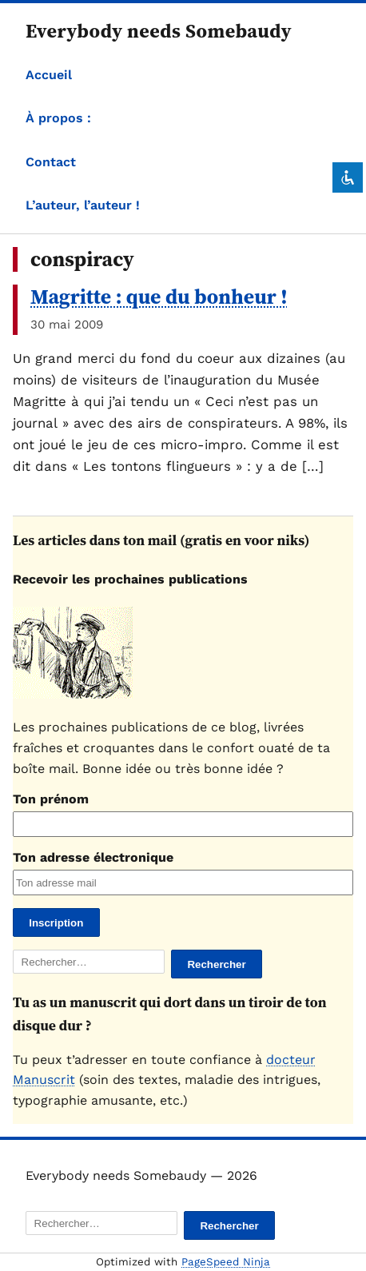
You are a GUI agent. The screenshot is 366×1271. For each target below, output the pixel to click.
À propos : (58, 118)
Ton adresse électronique (93, 857)
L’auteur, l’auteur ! (83, 205)
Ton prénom (51, 799)
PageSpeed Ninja (225, 1262)
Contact (51, 161)
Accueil (49, 74)
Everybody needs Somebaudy (159, 31)
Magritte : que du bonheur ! (159, 296)
